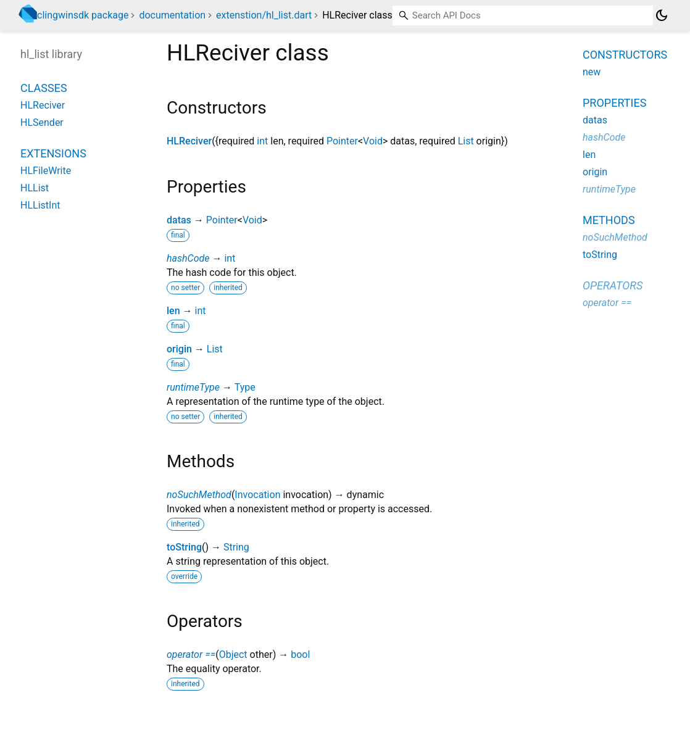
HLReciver (189, 141)
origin (179, 349)
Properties (614, 102)
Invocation (257, 495)
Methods (609, 220)
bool (300, 654)
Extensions (53, 153)
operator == (191, 654)
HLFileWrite (45, 171)
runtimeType (193, 387)
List (466, 141)
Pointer (342, 141)
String (236, 547)
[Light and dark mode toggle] (661, 15)
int (262, 141)
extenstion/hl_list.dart (264, 15)
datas (179, 220)
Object (233, 654)
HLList (34, 188)
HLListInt (40, 205)
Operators (612, 285)
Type (245, 387)
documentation (172, 15)
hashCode (188, 258)
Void (373, 141)
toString (184, 547)
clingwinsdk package (82, 15)
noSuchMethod (199, 495)
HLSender (42, 122)
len (173, 311)
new (592, 72)
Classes (43, 87)
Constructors (625, 54)
